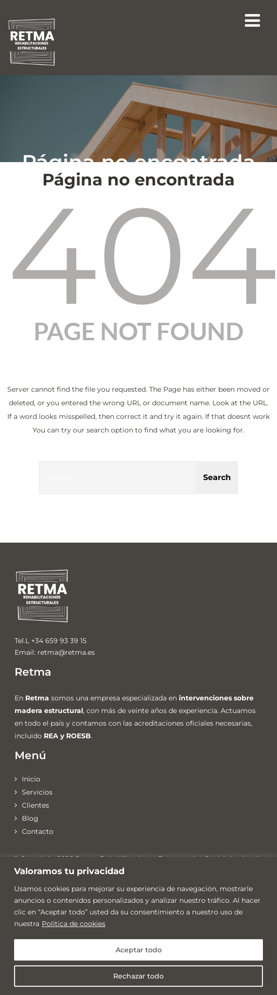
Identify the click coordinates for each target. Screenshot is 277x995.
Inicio (31, 779)
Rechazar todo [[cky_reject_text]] (138, 976)
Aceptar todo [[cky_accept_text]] (139, 949)
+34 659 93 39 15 (59, 640)
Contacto (37, 831)
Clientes (35, 805)
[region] (138, 926)
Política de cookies (73, 923)
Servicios (37, 792)
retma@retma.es (66, 652)
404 (142, 255)
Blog (30, 818)
